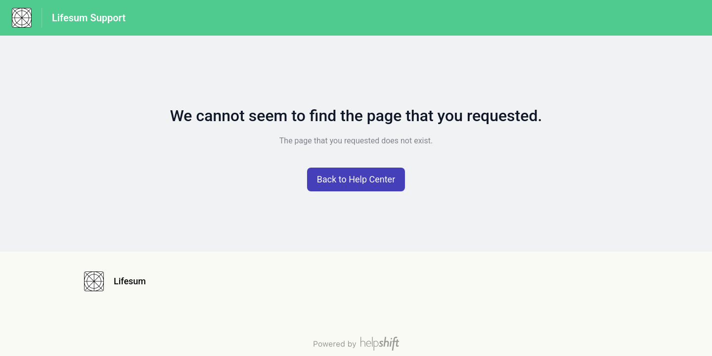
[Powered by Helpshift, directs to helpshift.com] (356, 344)
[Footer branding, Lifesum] (120, 281)
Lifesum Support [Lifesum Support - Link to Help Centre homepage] (89, 18)
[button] (356, 179)
